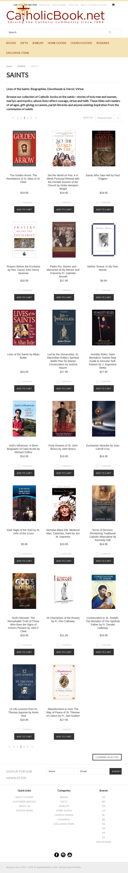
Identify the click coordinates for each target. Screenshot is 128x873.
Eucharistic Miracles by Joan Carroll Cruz (102, 447)
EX (103, 837)
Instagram (63, 855)
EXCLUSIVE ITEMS (17, 52)
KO (103, 797)
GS (103, 810)
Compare (27, 202)
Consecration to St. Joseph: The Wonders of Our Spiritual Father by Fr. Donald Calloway (103, 622)
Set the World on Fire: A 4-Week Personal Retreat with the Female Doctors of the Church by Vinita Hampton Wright (63, 182)
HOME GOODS (57, 42)
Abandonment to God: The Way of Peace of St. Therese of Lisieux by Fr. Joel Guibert (63, 712)
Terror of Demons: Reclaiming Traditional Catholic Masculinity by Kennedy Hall (102, 535)
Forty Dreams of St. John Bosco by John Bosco (63, 447)
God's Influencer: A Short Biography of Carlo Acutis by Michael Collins (23, 449)
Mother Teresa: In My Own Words (102, 268)
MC (104, 801)
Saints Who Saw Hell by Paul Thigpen (103, 177)
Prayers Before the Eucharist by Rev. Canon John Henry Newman (23, 270)
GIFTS (24, 42)
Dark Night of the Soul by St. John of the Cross (23, 532)
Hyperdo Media (74, 867)
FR (103, 833)
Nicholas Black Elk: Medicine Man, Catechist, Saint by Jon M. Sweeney (63, 533)
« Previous (9, 747)
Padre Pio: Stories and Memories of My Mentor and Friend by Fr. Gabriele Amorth (63, 271)
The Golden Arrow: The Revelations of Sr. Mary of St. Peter (23, 178)
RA (103, 824)
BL (103, 815)
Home (9, 66)
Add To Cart (24, 209)
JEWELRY (38, 42)
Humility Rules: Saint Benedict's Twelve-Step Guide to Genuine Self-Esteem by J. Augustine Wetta (102, 361)
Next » (32, 747)
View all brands (103, 842)
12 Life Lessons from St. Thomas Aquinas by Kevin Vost (23, 712)
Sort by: (88, 117)
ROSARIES (102, 42)
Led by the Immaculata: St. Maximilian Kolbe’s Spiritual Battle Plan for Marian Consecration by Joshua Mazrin (63, 361)
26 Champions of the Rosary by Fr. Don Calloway (63, 619)
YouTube (69, 855)
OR (103, 806)
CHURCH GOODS (81, 42)
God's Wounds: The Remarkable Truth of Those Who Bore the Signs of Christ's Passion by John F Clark (23, 624)
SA (103, 828)
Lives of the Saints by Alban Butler (23, 356)
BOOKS (11, 42)
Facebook (56, 855)
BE (103, 819)
